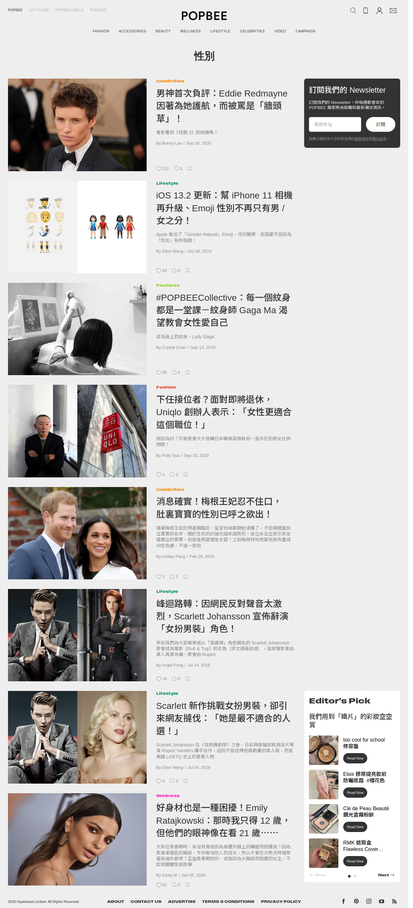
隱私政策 (379, 139)
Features (168, 285)
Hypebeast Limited (31, 902)
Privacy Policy (281, 902)
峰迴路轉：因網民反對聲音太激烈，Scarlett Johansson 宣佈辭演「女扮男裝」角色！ (222, 616)
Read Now (355, 758)
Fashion (166, 387)
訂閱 (380, 124)
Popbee (15, 10)
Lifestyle (167, 183)
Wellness (168, 796)
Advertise (182, 902)
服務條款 (362, 139)
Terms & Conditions (228, 902)
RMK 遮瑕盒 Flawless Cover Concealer (360, 849)
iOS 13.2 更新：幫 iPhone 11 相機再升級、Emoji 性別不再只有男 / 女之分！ (224, 208)
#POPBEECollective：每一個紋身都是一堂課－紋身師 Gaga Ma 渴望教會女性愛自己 (223, 310)
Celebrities (170, 81)
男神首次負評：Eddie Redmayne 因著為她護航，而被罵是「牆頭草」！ (222, 106)
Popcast (98, 10)
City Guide (39, 10)
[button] (349, 876)
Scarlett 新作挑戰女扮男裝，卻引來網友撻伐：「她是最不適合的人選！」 (223, 718)
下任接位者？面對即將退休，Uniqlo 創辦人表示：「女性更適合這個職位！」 (224, 412)
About (115, 902)
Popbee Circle (69, 10)
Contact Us (146, 902)
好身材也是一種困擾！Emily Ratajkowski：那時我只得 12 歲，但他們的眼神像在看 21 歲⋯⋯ (223, 820)
